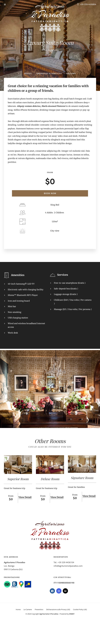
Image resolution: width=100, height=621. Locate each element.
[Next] (92, 389)
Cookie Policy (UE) (80, 609)
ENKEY (71, 614)
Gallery (71, 73)
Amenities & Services (49, 73)
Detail (28, 73)
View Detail (25, 497)
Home (18, 609)
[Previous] (8, 389)
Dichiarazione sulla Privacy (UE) (58, 609)
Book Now (50, 193)
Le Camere (28, 609)
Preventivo (39, 609)
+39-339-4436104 (88, 4)
